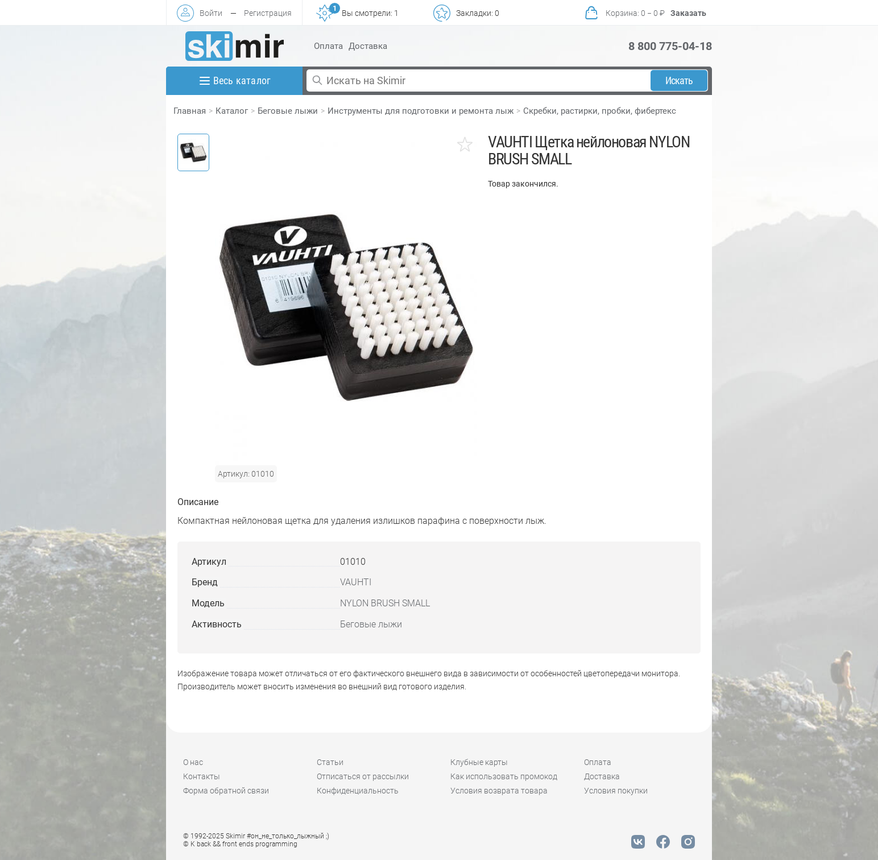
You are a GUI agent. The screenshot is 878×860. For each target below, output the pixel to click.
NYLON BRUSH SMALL (385, 603)
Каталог (232, 111)
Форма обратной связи (226, 790)
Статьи (330, 762)
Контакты (201, 776)
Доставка (368, 46)
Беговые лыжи (288, 111)
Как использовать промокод (503, 776)
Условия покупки (616, 790)
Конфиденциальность (358, 790)
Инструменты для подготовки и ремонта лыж (420, 111)
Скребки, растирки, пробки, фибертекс (599, 111)
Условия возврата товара (499, 790)
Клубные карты (479, 762)
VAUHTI (355, 582)
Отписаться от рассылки (363, 776)
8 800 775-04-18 (670, 46)
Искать (679, 80)
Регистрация (268, 13)
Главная (189, 111)
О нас (193, 762)
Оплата (328, 46)
